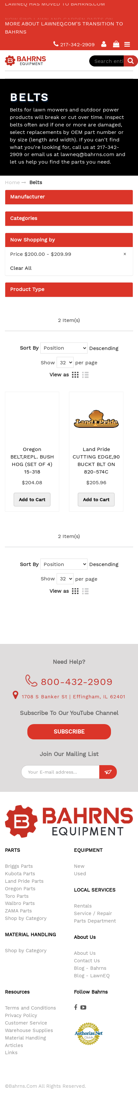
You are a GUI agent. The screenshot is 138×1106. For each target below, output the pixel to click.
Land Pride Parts (24, 881)
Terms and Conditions (30, 1008)
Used (80, 874)
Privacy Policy (21, 1015)
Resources (17, 992)
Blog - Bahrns (90, 968)
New (79, 866)
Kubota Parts (20, 874)
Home (12, 182)
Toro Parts (17, 896)
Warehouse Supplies (29, 1030)
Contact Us (87, 961)
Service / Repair (93, 913)
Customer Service (26, 1023)
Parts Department (95, 921)
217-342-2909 (74, 44)
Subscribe (69, 731)
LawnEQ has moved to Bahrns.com (55, 7)
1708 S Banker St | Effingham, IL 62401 (69, 697)
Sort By (29, 348)
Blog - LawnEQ (92, 976)
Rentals (83, 906)
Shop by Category (26, 918)
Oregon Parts (20, 889)
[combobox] (113, 60)
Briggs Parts (19, 866)
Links (11, 1052)
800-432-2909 (69, 681)
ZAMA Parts (18, 911)
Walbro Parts (20, 903)
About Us (85, 953)
